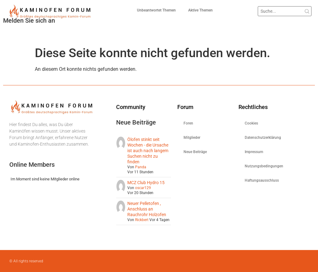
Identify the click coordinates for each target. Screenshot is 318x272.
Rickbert (141, 220)
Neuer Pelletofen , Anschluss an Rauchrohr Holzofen (146, 209)
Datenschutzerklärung (263, 137)
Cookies (251, 123)
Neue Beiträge (195, 152)
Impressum (254, 152)
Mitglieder (192, 137)
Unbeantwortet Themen (156, 10)
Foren (188, 123)
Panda (140, 167)
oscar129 (143, 188)
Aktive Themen (200, 10)
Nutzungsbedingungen (264, 166)
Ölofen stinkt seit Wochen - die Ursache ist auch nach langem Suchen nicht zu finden (147, 150)
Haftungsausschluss (262, 180)
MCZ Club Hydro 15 (146, 182)
